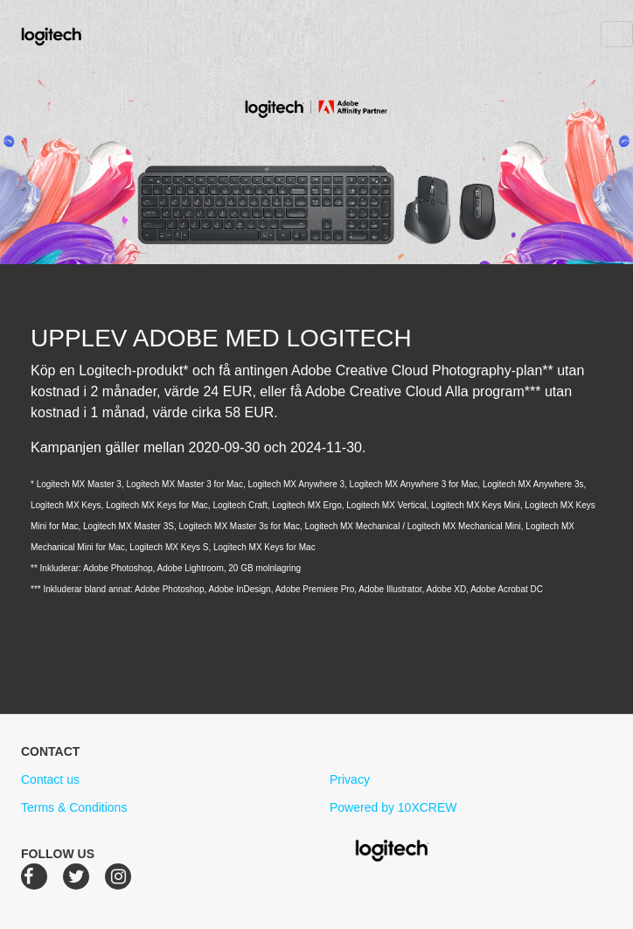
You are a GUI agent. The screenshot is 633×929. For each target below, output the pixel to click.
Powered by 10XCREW (393, 807)
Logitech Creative (76, 34)
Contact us (50, 779)
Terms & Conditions (74, 807)
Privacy (350, 779)
